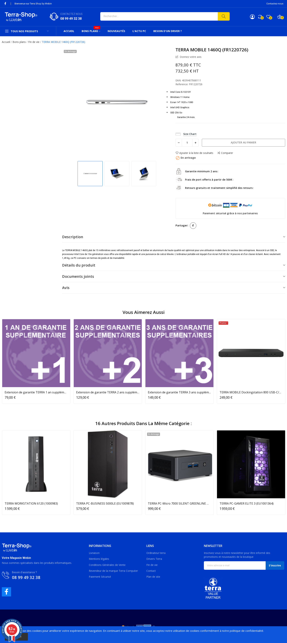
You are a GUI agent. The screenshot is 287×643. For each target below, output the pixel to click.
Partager (193, 225)
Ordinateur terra (156, 553)
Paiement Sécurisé (100, 576)
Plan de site (153, 576)
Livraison (94, 553)
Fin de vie (152, 565)
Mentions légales (99, 559)
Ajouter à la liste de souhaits (194, 153)
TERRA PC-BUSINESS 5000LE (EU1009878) (105, 503)
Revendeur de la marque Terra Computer (113, 570)
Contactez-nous (274, 3)
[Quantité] (187, 143)
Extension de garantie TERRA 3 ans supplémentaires (179, 392)
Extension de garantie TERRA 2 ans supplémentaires (107, 392)
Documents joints (78, 276)
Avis (65, 287)
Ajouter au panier (243, 142)
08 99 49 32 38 (71, 18)
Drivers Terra (154, 559)
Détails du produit (78, 265)
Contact (151, 570)
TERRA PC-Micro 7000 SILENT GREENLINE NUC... (179, 503)
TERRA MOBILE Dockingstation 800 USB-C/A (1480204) (251, 392)
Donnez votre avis (190, 57)
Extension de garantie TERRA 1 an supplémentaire (36, 392)
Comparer (225, 153)
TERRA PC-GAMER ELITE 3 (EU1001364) (247, 503)
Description (72, 236)
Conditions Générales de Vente (107, 565)
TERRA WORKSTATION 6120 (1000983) (31, 503)
